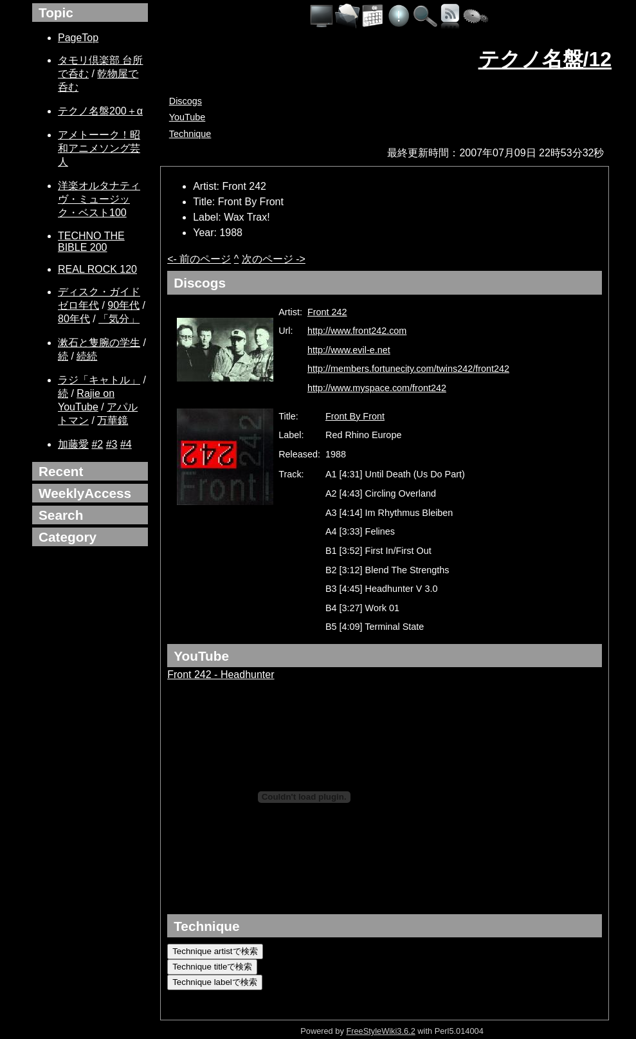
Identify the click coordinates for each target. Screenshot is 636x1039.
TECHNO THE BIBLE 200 (91, 241)
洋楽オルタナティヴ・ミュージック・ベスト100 (99, 199)
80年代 (74, 318)
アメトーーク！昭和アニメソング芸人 (99, 148)
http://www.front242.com (356, 331)
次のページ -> (273, 258)
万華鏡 (112, 420)
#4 (126, 444)
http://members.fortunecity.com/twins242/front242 (408, 368)
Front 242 (327, 312)
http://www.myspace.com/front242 (376, 388)
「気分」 (119, 318)
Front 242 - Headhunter (220, 674)
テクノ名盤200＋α (100, 111)
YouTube (187, 117)
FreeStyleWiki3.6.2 (380, 1031)
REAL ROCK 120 (97, 269)
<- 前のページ (199, 258)
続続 (87, 356)
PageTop (78, 37)
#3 (112, 444)
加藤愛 (73, 444)
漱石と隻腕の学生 (99, 342)
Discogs (185, 101)
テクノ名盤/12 (545, 59)
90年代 (123, 305)
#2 (97, 444)
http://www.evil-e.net (348, 350)
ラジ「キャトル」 (99, 379)
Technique (190, 134)
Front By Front (355, 416)
